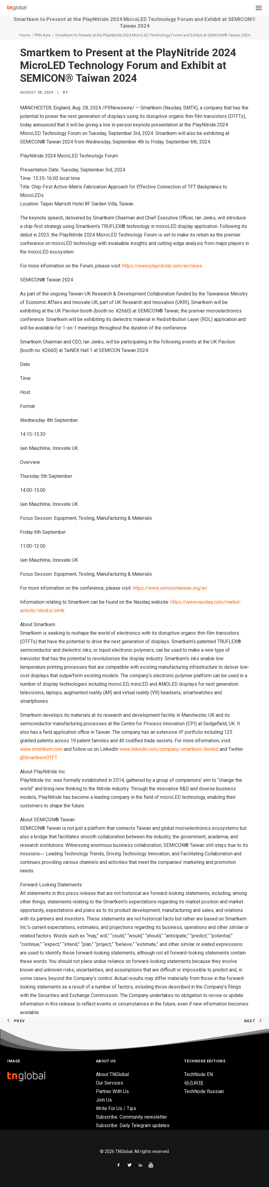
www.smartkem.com (41, 749)
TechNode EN (198, 1074)
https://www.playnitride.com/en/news (162, 266)
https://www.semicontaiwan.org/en (170, 588)
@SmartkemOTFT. (39, 758)
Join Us (104, 1100)
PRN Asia (43, 35)
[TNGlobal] (16, 7)
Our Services (109, 1083)
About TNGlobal (112, 1074)
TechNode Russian (204, 1091)
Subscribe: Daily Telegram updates (133, 1125)
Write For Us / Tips (116, 1108)
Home (24, 35)
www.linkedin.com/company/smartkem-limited (168, 749)
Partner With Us (112, 1091)
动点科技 (193, 1083)
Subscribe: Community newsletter (131, 1117)
